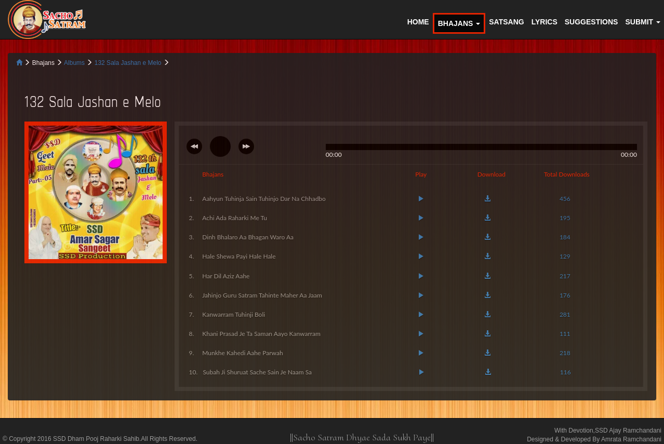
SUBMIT (642, 22)
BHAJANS (459, 23)
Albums (75, 62)
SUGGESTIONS (591, 22)
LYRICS (544, 22)
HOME (418, 22)
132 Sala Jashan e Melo (129, 62)
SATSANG (506, 22)
